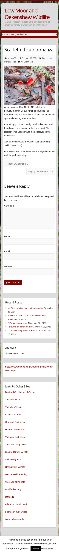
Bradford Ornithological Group (19, 392)
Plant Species (10, 62)
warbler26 (12, 58)
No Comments (27, 62)
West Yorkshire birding (16, 474)
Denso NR (10, 497)
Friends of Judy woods (16, 512)
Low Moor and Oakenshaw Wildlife (27, 13)
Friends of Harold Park (16, 504)
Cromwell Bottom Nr (15, 422)
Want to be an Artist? (15, 519)
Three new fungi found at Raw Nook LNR (26, 330)
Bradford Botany (13, 489)
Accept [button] (35, 549)
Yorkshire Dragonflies (15, 444)
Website (8, 266)
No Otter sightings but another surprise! (25, 308)
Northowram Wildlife (15, 467)
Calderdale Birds (13, 414)
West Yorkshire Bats (15, 482)
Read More (47, 548)
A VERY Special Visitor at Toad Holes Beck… (28, 315)
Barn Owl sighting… (17, 164)
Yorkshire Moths (13, 399)
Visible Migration (13, 459)
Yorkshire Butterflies (15, 437)
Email (7, 251)
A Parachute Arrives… (18, 323)
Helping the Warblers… (40, 171)
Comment (9, 205)
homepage (46, 58)
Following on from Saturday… (21, 327)
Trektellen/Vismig (13, 407)
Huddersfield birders (15, 429)
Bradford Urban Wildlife (16, 452)
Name (8, 236)
